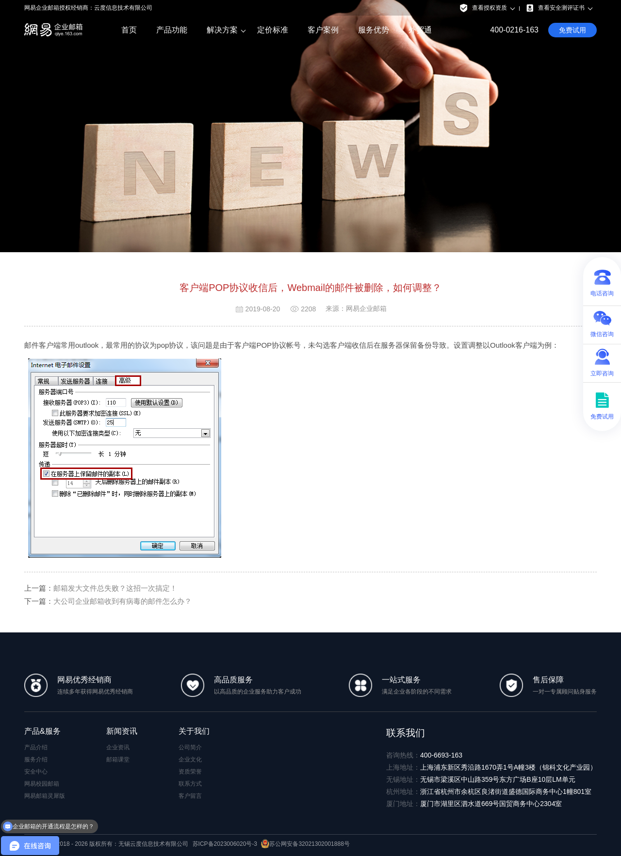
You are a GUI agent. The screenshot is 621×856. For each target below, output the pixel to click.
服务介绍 (36, 759)
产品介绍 (36, 747)
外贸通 (420, 30)
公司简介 (190, 747)
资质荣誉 (190, 771)
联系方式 (190, 783)
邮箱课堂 (118, 759)
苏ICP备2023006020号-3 (225, 843)
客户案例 (323, 30)
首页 (129, 30)
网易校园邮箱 (41, 783)
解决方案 (222, 30)
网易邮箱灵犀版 (44, 795)
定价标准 (272, 30)
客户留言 (190, 795)
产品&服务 (42, 731)
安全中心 (36, 771)
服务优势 (373, 30)
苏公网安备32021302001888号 (305, 843)
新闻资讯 (121, 731)
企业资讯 (118, 747)
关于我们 (194, 731)
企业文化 (190, 759)
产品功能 (171, 30)
